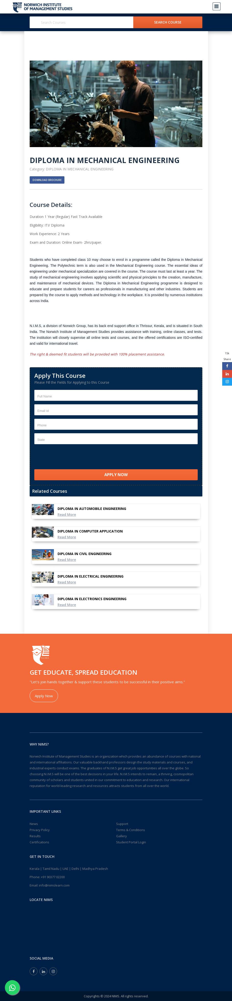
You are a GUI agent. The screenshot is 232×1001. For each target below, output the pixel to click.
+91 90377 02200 (53, 877)
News (34, 824)
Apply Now (44, 695)
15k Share (227, 356)
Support (122, 824)
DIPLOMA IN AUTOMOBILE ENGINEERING (92, 508)
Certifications (39, 842)
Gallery (121, 836)
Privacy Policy (40, 830)
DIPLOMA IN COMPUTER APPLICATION (90, 531)
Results (35, 836)
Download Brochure (47, 180)
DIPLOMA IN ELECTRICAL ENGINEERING (90, 576)
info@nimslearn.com (54, 885)
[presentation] (71, 457)
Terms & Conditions (130, 830)
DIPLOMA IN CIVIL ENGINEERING (84, 553)
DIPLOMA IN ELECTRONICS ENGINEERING (92, 598)
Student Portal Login (131, 842)
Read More (67, 514)
